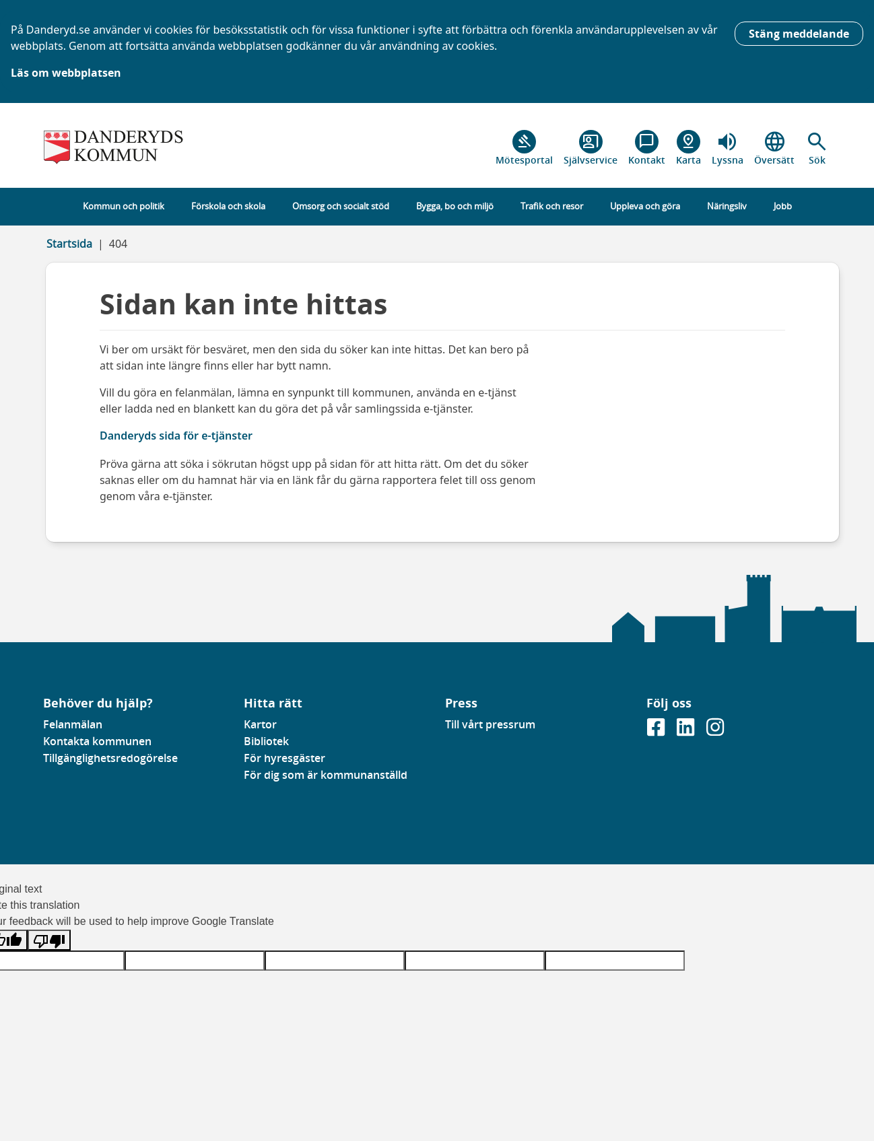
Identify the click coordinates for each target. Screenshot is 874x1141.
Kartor (260, 724)
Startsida (69, 243)
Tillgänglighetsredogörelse (110, 758)
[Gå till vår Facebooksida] (657, 731)
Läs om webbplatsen (66, 72)
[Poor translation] (49, 940)
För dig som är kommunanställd (325, 774)
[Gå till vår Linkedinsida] (687, 731)
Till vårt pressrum (490, 724)
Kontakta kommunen (97, 741)
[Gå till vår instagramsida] (715, 731)
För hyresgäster (284, 758)
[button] (817, 148)
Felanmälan (72, 724)
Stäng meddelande (799, 33)
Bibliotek (266, 741)
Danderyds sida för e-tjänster (176, 435)
